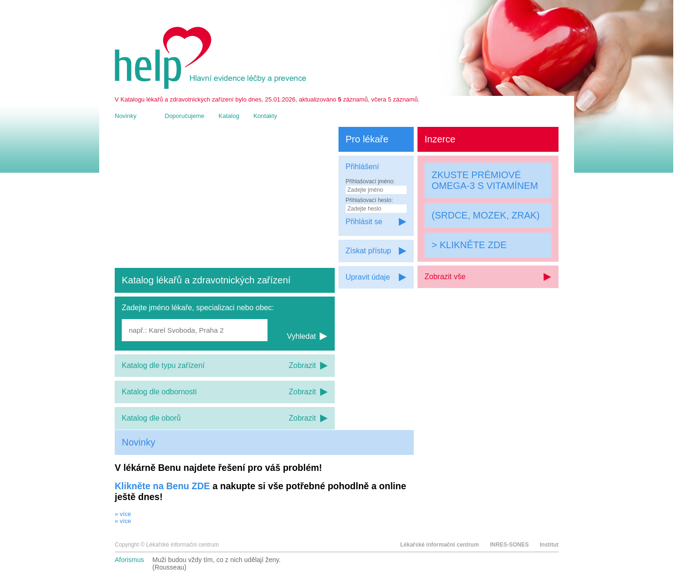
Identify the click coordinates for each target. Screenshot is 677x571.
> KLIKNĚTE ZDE (469, 245)
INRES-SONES (509, 544)
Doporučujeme (185, 115)
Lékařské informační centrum (439, 544)
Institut (549, 544)
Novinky (125, 115)
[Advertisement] (225, 197)
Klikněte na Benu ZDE (162, 486)
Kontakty (265, 115)
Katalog (229, 115)
